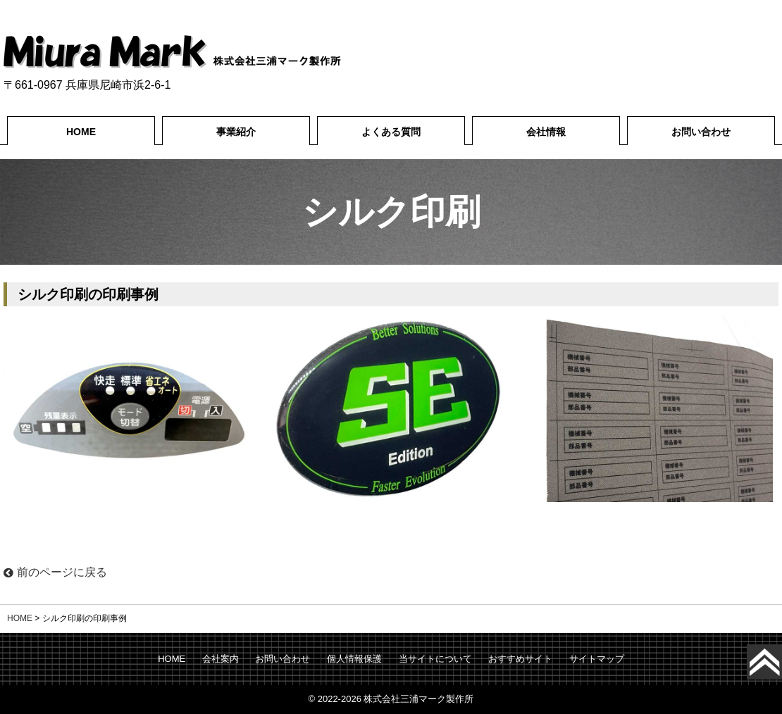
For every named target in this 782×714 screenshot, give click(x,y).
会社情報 (546, 131)
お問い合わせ (701, 131)
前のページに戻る (55, 572)
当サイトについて (435, 658)
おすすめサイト (520, 658)
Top (779, 662)
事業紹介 (236, 131)
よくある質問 (391, 131)
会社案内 (220, 658)
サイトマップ (596, 658)
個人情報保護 (354, 658)
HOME (81, 131)
